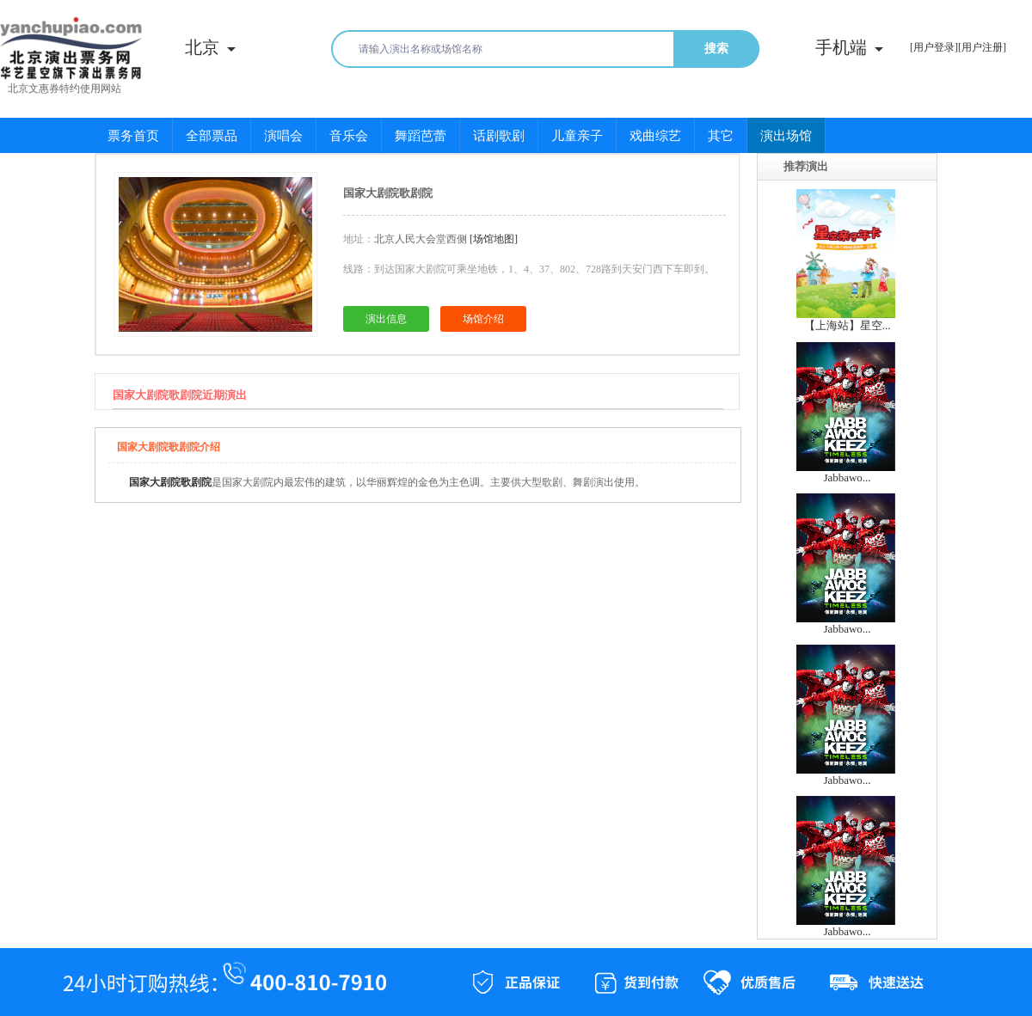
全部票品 (211, 136)
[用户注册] (982, 47)
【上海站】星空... (847, 325)
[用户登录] (934, 47)
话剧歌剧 (499, 136)
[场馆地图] (494, 239)
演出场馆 (786, 136)
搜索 (716, 48)
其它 (721, 136)
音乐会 (348, 136)
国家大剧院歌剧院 (170, 482)
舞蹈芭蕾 (420, 136)
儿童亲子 (577, 136)
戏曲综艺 (655, 136)
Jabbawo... (846, 477)
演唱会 (283, 136)
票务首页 (133, 136)
